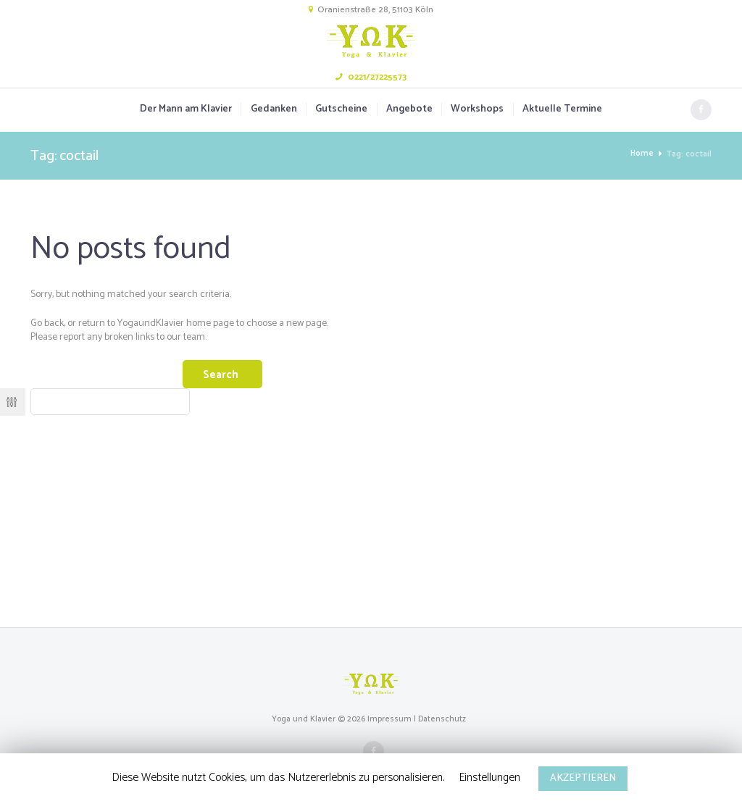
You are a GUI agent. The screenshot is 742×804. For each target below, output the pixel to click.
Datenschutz (442, 719)
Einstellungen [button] (489, 777)
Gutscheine (341, 109)
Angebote (409, 109)
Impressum (389, 719)
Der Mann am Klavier (186, 109)
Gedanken (274, 109)
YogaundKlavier (150, 323)
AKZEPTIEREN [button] (583, 778)
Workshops (477, 109)
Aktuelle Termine (562, 109)
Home (642, 154)
